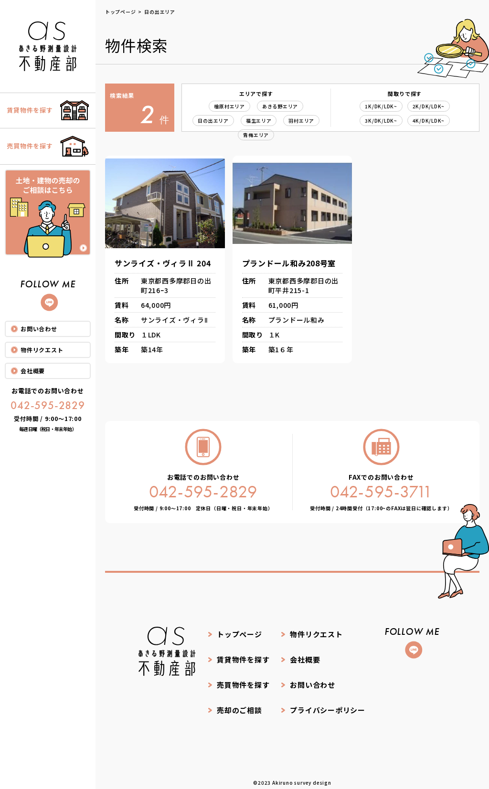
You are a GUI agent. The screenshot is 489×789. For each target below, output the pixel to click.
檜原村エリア (229, 106)
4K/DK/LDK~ (429, 120)
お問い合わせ (39, 330)
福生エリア (259, 120)
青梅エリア (256, 134)
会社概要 (33, 372)
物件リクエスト (42, 351)
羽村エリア (302, 120)
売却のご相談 (239, 705)
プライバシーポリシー (328, 705)
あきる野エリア (280, 106)
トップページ (239, 634)
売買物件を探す (243, 681)
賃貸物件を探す (243, 657)
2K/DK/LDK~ (429, 106)
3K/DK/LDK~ (381, 120)
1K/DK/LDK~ (381, 106)
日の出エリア (213, 120)
